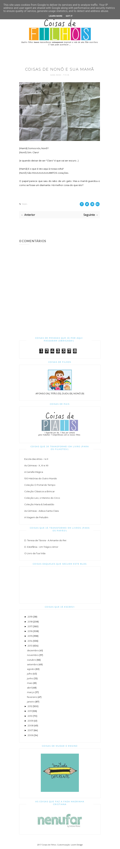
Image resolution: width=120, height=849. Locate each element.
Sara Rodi (56, 75)
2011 (30, 711)
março (30, 692)
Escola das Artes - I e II (36, 459)
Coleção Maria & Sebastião (39, 504)
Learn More (55, 16)
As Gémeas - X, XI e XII (36, 465)
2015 (30, 636)
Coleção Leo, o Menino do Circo (42, 498)
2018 (30, 621)
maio (30, 683)
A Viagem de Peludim (36, 517)
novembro (33, 655)
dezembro (33, 650)
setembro (32, 664)
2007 (30, 730)
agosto (31, 669)
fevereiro (32, 697)
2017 (30, 626)
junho (30, 678)
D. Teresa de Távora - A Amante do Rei (45, 540)
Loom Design (77, 844)
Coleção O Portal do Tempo (39, 485)
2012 (30, 706)
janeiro (31, 701)
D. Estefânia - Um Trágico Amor (41, 546)
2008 (30, 725)
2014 (30, 640)
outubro (31, 659)
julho (29, 673)
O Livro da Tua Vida (34, 553)
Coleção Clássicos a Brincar (39, 491)
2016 (30, 631)
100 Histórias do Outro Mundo (40, 478)
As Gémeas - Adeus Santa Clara (41, 510)
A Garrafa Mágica (33, 472)
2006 (30, 735)
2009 (30, 720)
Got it (69, 16)
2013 (30, 645)
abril (29, 687)
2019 (30, 616)
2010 (30, 716)
